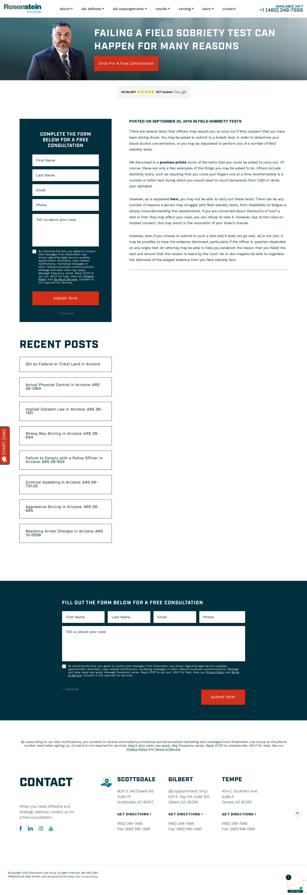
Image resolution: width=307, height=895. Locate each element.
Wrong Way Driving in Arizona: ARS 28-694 (65, 443)
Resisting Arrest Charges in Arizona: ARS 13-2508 (62, 544)
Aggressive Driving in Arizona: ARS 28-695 (65, 519)
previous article (173, 162)
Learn (207, 9)
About (64, 9)
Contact (229, 9)
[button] (153, 92)
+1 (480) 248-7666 (279, 10)
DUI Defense (90, 9)
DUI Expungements (127, 9)
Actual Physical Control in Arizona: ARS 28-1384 (65, 392)
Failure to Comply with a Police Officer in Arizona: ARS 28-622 (64, 468)
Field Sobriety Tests (220, 121)
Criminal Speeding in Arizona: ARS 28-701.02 (64, 494)
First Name (45, 160)
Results (160, 9)
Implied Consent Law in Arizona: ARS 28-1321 (62, 417)
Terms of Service (65, 279)
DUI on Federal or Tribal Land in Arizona (58, 366)
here (174, 199)
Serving (184, 9)
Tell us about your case (56, 219)
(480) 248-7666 (130, 834)
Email (41, 190)
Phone (41, 205)
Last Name (45, 175)
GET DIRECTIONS (135, 825)
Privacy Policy (215, 684)
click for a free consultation (130, 63)
